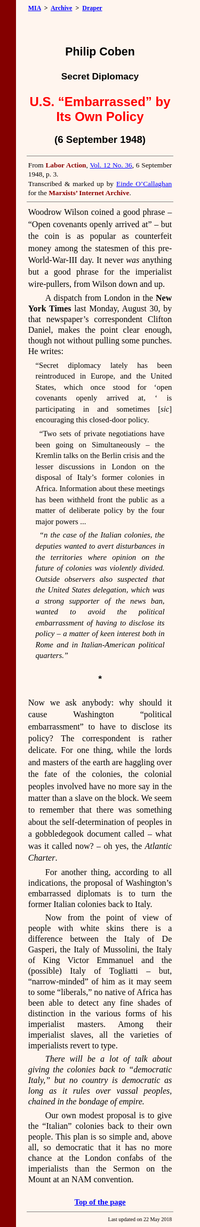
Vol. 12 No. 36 (111, 165)
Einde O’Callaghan (144, 184)
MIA (34, 8)
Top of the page (100, 1202)
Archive (61, 8)
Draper (92, 8)
